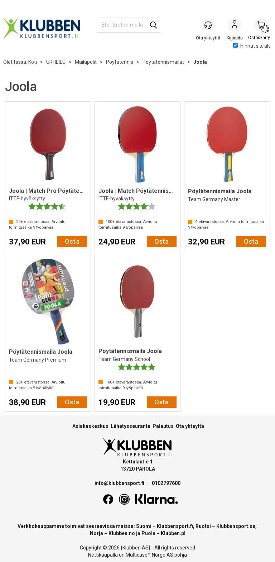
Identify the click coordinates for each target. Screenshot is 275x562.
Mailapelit (86, 62)
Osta (72, 241)
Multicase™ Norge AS (149, 555)
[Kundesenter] (208, 25)
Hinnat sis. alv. (252, 46)
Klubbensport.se (235, 526)
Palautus (163, 426)
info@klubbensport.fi (120, 483)
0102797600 (166, 483)
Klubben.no (121, 533)
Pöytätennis (119, 62)
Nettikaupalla (103, 555)
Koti (32, 62)
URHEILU (56, 62)
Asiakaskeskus (90, 426)
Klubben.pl (173, 533)
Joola (200, 62)
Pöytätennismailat (163, 62)
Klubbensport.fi (175, 526)
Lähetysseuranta (130, 426)
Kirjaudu (234, 25)
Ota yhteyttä (190, 426)
